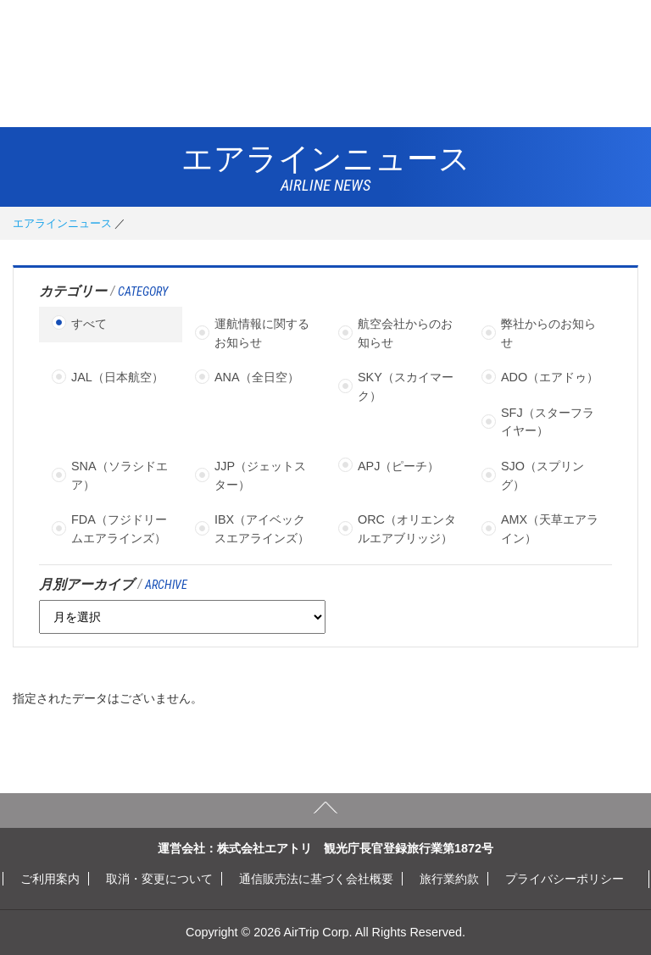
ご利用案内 (50, 879)
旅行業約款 (449, 879)
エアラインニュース (62, 223)
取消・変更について (159, 879)
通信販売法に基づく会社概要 (316, 879)
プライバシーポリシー (564, 879)
